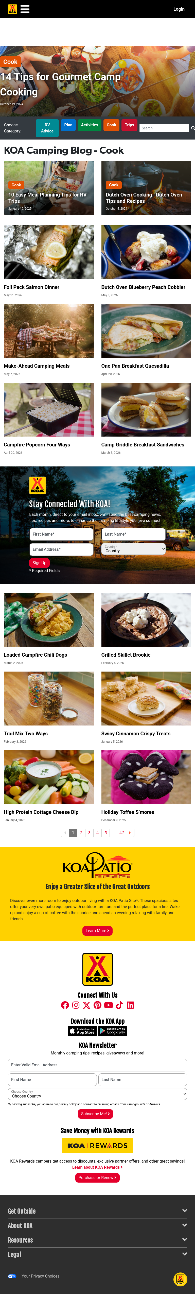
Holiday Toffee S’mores (127, 812)
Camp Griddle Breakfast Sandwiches (142, 445)
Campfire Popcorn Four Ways (37, 445)
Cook (10, 61)
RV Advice (47, 128)
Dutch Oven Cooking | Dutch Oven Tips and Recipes (144, 198)
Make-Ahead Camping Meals (37, 366)
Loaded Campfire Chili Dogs (35, 655)
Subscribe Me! (95, 1113)
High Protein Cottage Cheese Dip (41, 812)
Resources (97, 1240)
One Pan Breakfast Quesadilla (135, 366)
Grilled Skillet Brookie (126, 655)
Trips (129, 125)
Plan (68, 125)
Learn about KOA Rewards (97, 1167)
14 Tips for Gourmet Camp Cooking (60, 84)
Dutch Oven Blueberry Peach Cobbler (143, 287)
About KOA (97, 1225)
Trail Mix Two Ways (26, 734)
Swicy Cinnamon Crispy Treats (136, 734)
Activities (89, 125)
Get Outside (97, 1211)
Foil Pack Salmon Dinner (31, 287)
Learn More (97, 930)
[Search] (164, 128)
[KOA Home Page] (12, 9)
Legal (97, 1254)
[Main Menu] (25, 9)
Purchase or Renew (97, 1177)
